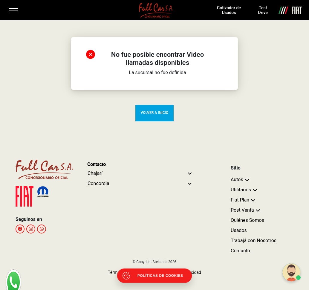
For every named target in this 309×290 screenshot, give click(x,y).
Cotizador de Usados (229, 10)
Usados (239, 230)
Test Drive (263, 10)
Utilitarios (241, 190)
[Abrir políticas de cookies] (154, 275)
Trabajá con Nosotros (253, 240)
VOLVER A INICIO (154, 113)
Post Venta (242, 210)
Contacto (240, 251)
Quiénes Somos (247, 220)
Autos (237, 179)
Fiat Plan (240, 200)
